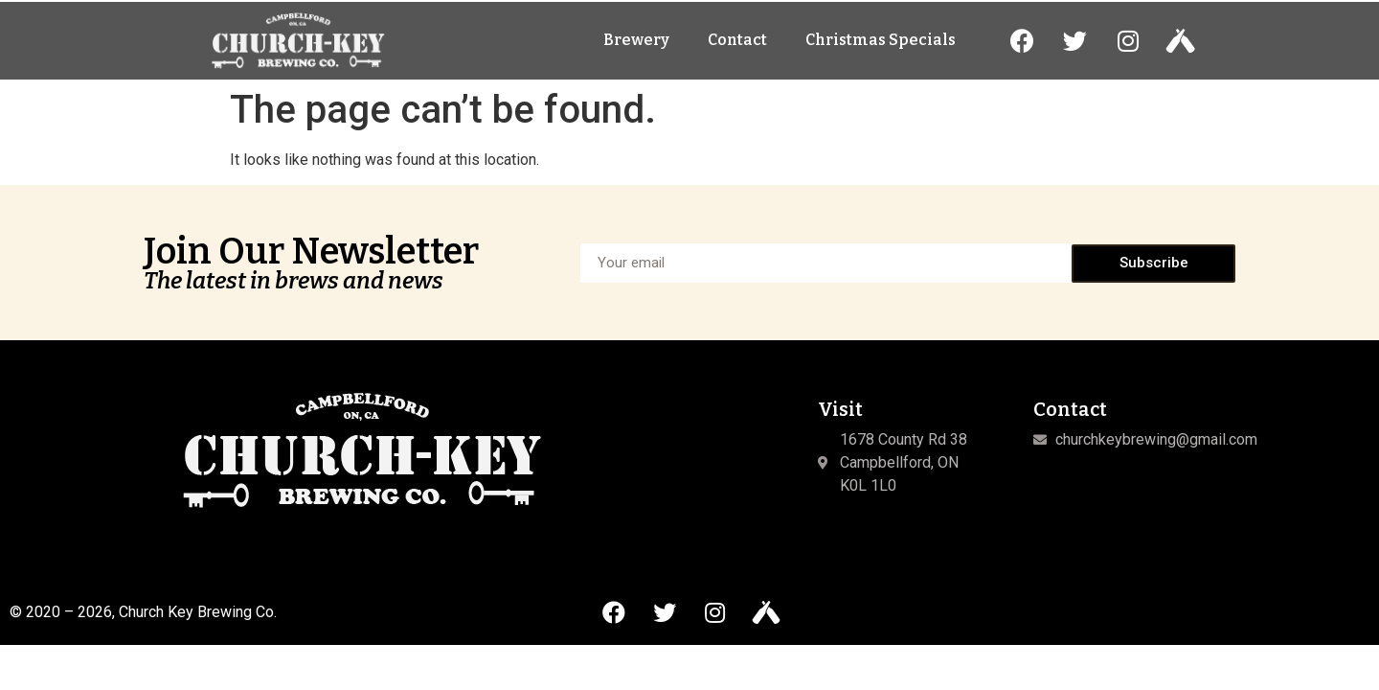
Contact (737, 48)
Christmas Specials (880, 48)
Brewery (636, 48)
